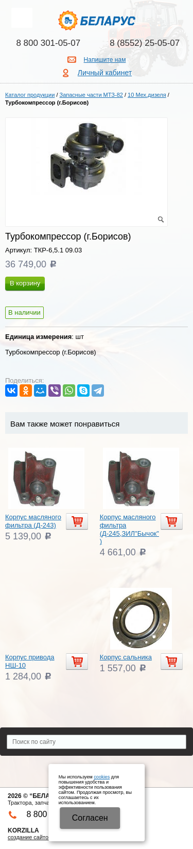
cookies (102, 776)
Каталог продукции (30, 95)
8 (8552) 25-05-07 (145, 43)
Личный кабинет (105, 73)
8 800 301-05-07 (48, 43)
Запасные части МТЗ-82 (91, 95)
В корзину (25, 283)
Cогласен (90, 817)
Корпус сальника (126, 657)
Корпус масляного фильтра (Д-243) (33, 521)
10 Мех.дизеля (147, 95)
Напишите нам (105, 59)
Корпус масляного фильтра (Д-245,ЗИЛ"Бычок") (129, 529)
